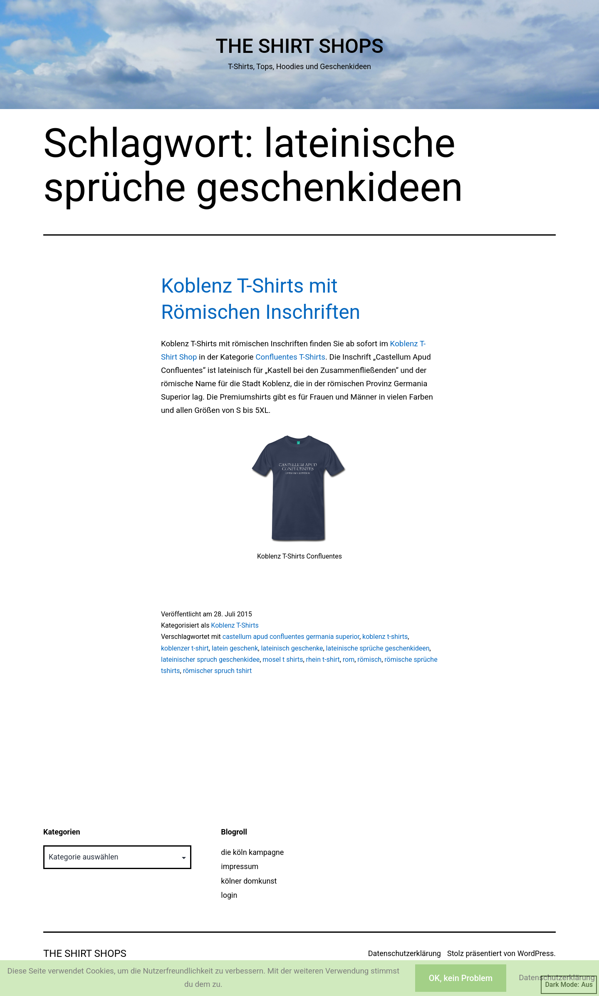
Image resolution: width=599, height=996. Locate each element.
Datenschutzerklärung (404, 953)
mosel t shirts (282, 659)
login (229, 895)
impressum (239, 866)
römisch (369, 659)
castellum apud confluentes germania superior (291, 637)
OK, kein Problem (461, 978)
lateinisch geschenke (292, 648)
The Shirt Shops (299, 46)
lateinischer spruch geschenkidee (210, 659)
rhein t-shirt (323, 659)
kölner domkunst (249, 881)
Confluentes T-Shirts (290, 357)
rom (348, 659)
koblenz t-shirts (385, 637)
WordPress (535, 953)
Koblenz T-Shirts (234, 625)
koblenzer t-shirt (185, 648)
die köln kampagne (252, 852)
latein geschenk (235, 648)
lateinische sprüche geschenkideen (378, 648)
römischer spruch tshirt (217, 671)
